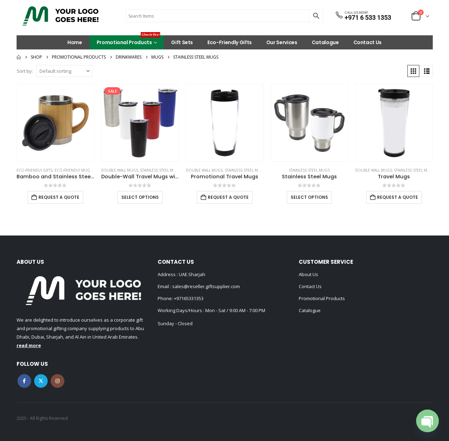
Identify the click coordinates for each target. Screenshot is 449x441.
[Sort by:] (64, 71)
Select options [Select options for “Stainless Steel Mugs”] (309, 197)
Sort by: (25, 71)
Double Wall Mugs (119, 170)
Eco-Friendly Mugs (73, 170)
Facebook (24, 381)
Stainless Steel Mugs (160, 170)
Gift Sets (182, 42)
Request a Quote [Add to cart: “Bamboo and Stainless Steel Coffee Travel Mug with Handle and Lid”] (58, 197)
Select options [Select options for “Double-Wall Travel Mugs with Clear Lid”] (140, 197)
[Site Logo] (61, 16)
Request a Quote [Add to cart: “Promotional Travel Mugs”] (228, 197)
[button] (413, 71)
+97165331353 (189, 298)
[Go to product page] (55, 122)
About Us (308, 274)
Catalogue (325, 42)
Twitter (41, 381)
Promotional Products (128, 40)
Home (74, 42)
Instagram (57, 381)
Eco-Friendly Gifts (229, 42)
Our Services (281, 42)
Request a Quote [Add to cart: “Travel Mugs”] (397, 197)
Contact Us (367, 42)
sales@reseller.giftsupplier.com (205, 286)
